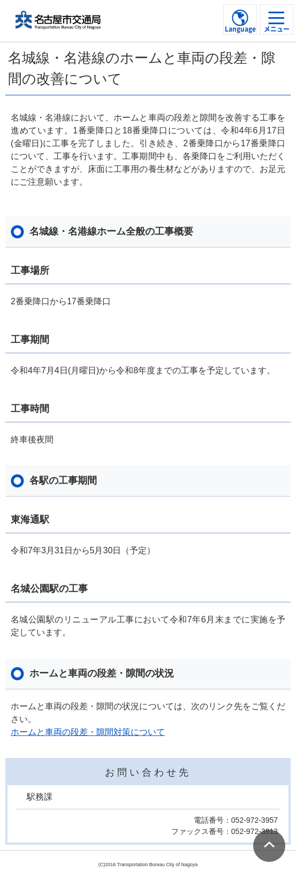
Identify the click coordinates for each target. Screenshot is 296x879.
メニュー (277, 29)
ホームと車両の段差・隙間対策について (88, 732)
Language (240, 29)
